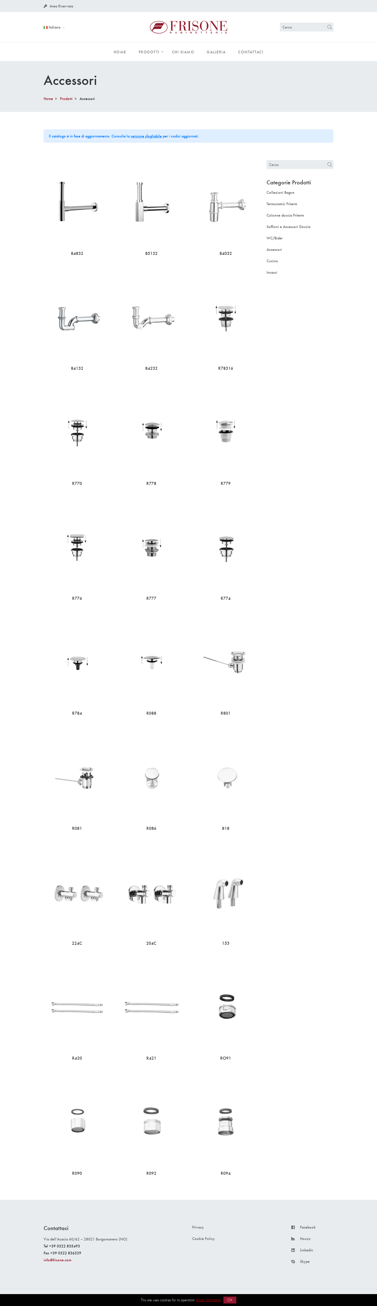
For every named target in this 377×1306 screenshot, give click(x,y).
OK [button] (230, 1300)
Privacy (198, 1227)
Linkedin (306, 1249)
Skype (305, 1261)
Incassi (272, 272)
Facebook (308, 1227)
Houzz (305, 1238)
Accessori (274, 249)
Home (48, 98)
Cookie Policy (203, 1238)
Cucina (272, 260)
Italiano (53, 27)
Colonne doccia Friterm (285, 215)
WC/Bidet (274, 237)
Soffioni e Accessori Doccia (288, 226)
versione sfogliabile (146, 135)
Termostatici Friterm (282, 203)
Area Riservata (58, 5)
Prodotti (66, 98)
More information (208, 1300)
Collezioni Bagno (281, 192)
